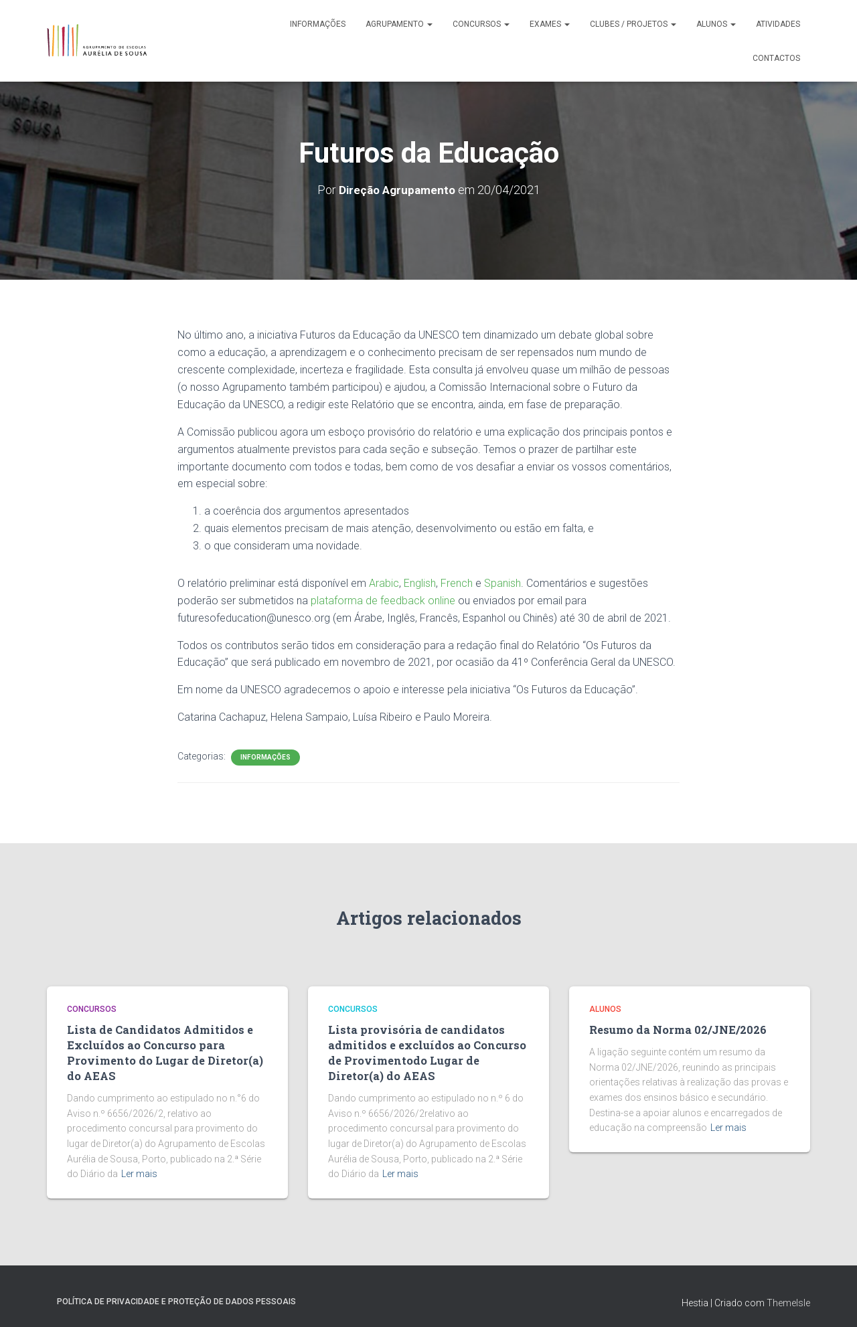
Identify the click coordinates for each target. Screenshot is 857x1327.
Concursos (481, 24)
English (420, 582)
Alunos (716, 24)
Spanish (502, 582)
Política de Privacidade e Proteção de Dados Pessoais (176, 1295)
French (457, 582)
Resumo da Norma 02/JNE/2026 (671, 1029)
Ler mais (139, 1168)
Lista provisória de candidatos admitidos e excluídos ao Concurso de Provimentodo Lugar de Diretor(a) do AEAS (427, 1050)
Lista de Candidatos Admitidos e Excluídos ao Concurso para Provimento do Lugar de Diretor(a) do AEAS (165, 1050)
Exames (550, 24)
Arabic (384, 582)
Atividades (778, 24)
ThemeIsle (788, 1297)
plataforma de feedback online (383, 600)
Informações (317, 24)
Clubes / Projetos (633, 24)
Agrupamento (399, 24)
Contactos (776, 58)
